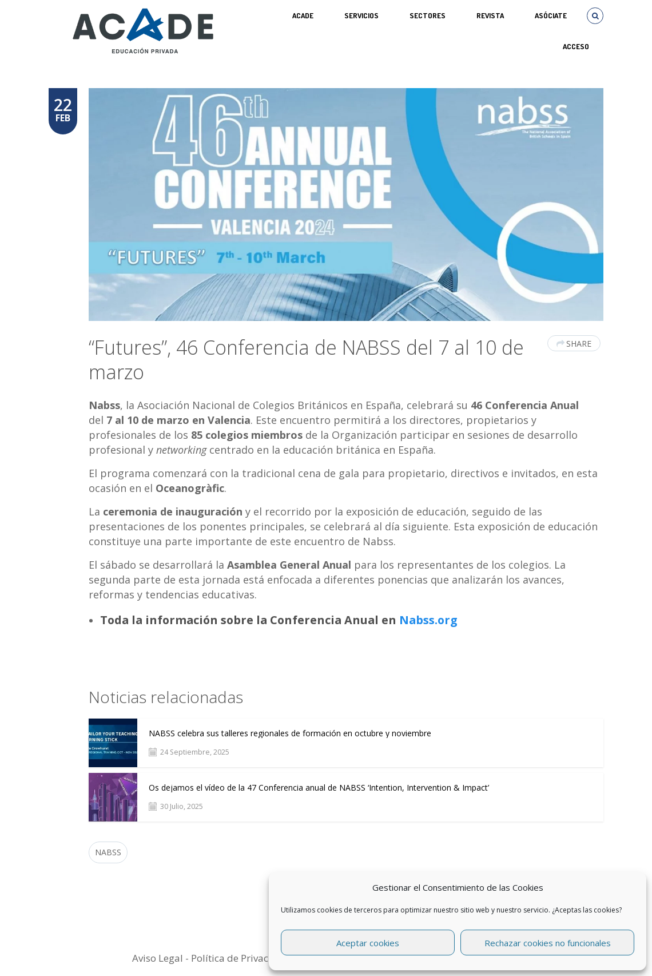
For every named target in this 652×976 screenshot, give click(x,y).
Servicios (361, 15)
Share (573, 343)
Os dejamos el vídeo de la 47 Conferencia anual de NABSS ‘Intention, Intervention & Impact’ (319, 787)
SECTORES (428, 15)
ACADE (302, 15)
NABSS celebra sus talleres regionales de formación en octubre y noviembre (290, 733)
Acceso (576, 46)
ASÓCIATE (551, 15)
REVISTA (490, 15)
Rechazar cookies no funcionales (547, 943)
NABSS (108, 852)
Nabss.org (428, 620)
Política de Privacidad (240, 958)
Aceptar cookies (367, 943)
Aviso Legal (157, 958)
